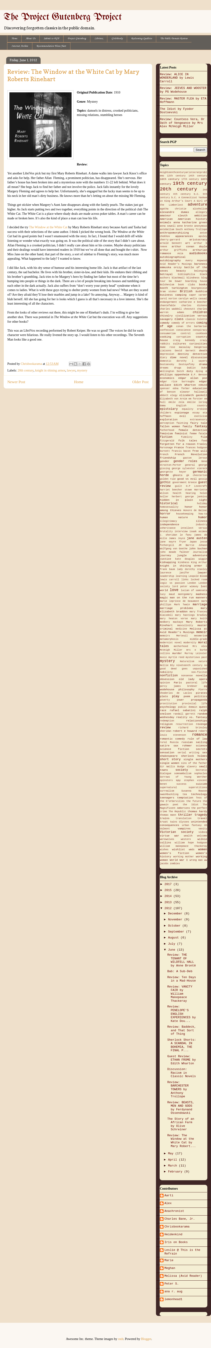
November (176, 919)
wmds (191, 849)
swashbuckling (169, 794)
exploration (169, 419)
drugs (177, 367)
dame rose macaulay (175, 347)
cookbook (201, 333)
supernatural (168, 787)
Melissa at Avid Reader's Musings (183, 630)
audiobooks (198, 253)
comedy (164, 323)
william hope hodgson (191, 842)
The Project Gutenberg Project (63, 17)
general (190, 465)
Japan (193, 541)
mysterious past (196, 657)
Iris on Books (176, 1242)
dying (199, 371)
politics (200, 696)
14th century (198, 175)
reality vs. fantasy (191, 717)
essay (196, 412)
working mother (183, 856)
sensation (167, 752)
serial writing (188, 752)
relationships (196, 720)
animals (165, 222)
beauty (181, 270)
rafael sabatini (183, 710)
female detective (192, 430)
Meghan (169, 1268)
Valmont (165, 828)
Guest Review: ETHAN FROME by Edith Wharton (181, 1060)
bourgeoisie (199, 288)
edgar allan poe (192, 378)
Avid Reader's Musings (176, 264)
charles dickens (194, 305)
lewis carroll (169, 579)
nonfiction (169, 675)
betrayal (166, 274)
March (173, 1165)
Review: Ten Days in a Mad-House (181, 979)
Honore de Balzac (195, 510)
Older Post (140, 382)
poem (187, 696)
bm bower (175, 281)
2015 (168, 890)
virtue (164, 835)
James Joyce (177, 538)
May (171, 1153)
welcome (202, 835)
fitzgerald (167, 440)
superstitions (198, 787)
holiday (202, 503)
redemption (167, 720)
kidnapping (168, 562)
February (176, 1171)
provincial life (194, 703)
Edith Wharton (185, 385)
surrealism (167, 791)
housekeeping (184, 513)
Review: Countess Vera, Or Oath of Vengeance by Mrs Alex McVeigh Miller (182, 123)
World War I (179, 860)
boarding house (196, 281)
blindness (193, 277)
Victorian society (177, 832)
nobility (166, 672)
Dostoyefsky (186, 364)
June (172, 950)
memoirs (165, 635)
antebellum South (171, 229)
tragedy (200, 815)
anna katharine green (190, 222)
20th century (25, 370)
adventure (197, 205)
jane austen (197, 538)
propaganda (199, 700)
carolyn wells (187, 298)
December (176, 913)
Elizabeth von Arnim (173, 398)
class (179, 319)
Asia (180, 253)
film (204, 437)
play (175, 696)
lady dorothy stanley (192, 569)
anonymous (200, 226)
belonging (200, 271)
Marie (168, 1260)
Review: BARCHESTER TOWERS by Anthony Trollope (178, 1089)
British (186, 291)
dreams (164, 367)
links (185, 579)
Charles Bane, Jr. (179, 1219)
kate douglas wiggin (191, 559)
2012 (168, 908)
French (164, 454)
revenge (201, 724)
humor (202, 517)
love (174, 590)
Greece (192, 482)
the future (193, 801)
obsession (167, 679)
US (205, 825)
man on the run (182, 597)
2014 (168, 896)
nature (203, 661)
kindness (183, 562)
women (202, 849)
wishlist (178, 849)
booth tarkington (174, 288)
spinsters (166, 780)
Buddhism (201, 291)
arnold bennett (171, 243)
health (177, 493)
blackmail (178, 277)
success (181, 784)
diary (163, 357)
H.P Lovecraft (196, 486)
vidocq (203, 832)
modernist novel (171, 642)
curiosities (198, 343)
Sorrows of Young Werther (183, 777)
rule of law (197, 738)
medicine (181, 628)
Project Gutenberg (77, 38)
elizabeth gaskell (193, 395)
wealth (188, 835)
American (166, 219)
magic (164, 597)
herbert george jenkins (189, 496)
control (186, 333)
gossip (203, 479)
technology (199, 794)
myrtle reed (176, 657)
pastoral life (196, 682)
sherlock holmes (194, 756)
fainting (182, 423)
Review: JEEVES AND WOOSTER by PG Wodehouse (183, 90)
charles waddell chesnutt (177, 309)
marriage (200, 604)
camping (180, 295)
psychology (168, 707)
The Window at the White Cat (48, 227)
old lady (187, 679)
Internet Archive (19, 46)
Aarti (168, 1195)
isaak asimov (198, 531)
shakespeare (169, 756)
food (204, 440)
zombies (175, 863)
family (187, 426)
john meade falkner (174, 552)
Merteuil (182, 635)
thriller (185, 815)
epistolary (169, 409)
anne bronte (185, 226)
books (203, 284)
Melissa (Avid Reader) (183, 1276)
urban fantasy (192, 825)
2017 (168, 884)
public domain (187, 707)
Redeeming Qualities (141, 38)
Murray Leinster (196, 653)
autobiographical (173, 257)
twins (173, 821)
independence (169, 524)
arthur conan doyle (189, 246)
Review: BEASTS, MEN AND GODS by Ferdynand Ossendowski (180, 1108)
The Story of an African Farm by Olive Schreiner (180, 1124)
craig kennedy (184, 340)
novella (201, 675)
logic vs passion (172, 583)
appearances (184, 236)
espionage (182, 412)
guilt (178, 486)
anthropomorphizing (174, 232)
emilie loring (197, 402)
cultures (179, 343)
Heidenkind (173, 1234)
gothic (165, 482)
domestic (165, 361)
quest (203, 707)
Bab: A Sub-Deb (179, 971)
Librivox (98, 38)
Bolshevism (167, 284)
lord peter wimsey (185, 586)
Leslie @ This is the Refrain (182, 1251)
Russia (174, 742)
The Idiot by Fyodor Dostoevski (177, 110)
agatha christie (173, 208)
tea (185, 794)
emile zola (176, 402)
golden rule (168, 479)
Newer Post (16, 382)
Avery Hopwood (196, 260)
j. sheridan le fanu (175, 535)
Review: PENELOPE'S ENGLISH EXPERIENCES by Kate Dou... (181, 1014)
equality (187, 409)
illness (201, 521)
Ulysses (184, 821)
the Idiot (191, 804)
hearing (191, 493)
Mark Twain (182, 604)
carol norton (168, 298)
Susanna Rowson (194, 791)
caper (192, 295)
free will (199, 451)
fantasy (200, 426)
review (165, 727)
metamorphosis (169, 639)
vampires (184, 828)
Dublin (191, 367)
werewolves (167, 839)
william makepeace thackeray (183, 846)
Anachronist (174, 1211)
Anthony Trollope (195, 229)
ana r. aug (173, 1291)
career (203, 295)
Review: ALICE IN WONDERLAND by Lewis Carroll (177, 78)
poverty (165, 700)
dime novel (179, 357)
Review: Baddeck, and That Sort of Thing (181, 1030)
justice (165, 559)
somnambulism (182, 773)
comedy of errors (183, 323)
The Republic (177, 811)
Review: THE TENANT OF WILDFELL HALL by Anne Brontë (181, 960)
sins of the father (194, 763)
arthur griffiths (173, 250)
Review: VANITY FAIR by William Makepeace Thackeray (179, 994)
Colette (202, 319)
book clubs (186, 284)
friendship (168, 457)
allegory (201, 212)
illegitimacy (168, 521)
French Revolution (191, 454)
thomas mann (168, 815)
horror (165, 513)
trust (164, 821)
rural (163, 742)
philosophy (186, 689)
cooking (165, 336)
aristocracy (198, 239)
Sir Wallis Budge (172, 766)
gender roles (185, 461)
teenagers (167, 797)
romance (199, 735)
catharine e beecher (193, 302)
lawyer (71, 370)
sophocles (200, 773)
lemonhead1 (173, 1299)
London (191, 583)
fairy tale (198, 423)
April (173, 1159)
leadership (167, 576)
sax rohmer (182, 745)
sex (204, 752)
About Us (30, 38)
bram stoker (168, 291)
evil (182, 416)
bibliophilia (186, 274)
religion (166, 724)
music (163, 657)
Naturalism (187, 661)
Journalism (200, 552)
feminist (181, 433)
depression (167, 354)
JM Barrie (186, 545)
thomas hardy (197, 811)
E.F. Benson (199, 374)
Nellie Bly (167, 665)
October (175, 925)
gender (164, 461)
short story (170, 759)
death (203, 350)
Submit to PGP (51, 38)
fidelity (186, 437)
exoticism (200, 416)
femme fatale (198, 433)
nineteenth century (189, 665)
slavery (192, 766)
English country (191, 405)
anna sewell (168, 226)
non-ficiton (199, 672)
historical (169, 503)
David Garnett (185, 350)
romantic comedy (172, 738)
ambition (200, 215)
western (186, 839)
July (172, 944)
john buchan (198, 548)
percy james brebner (178, 686)
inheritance (168, 528)
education (200, 388)
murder (177, 653)
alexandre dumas (174, 212)
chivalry (166, 315)
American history (192, 219)
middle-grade (198, 639)
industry (201, 524)
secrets (201, 749)
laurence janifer (174, 572)
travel (202, 818)
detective (200, 354)
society (181, 770)
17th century (190, 179)
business (166, 295)
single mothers (195, 759)
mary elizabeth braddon (183, 610)
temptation (185, 797)
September (177, 931)
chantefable (168, 305)
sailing (201, 742)
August (174, 937)
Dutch (180, 371)
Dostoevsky (167, 364)
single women (169, 763)
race (163, 710)
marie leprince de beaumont (179, 601)
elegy (174, 395)
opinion (165, 682)
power (180, 700)
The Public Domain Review (173, 38)
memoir (201, 632)
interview (181, 531)
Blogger (146, 1339)
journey (165, 555)
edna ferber (181, 388)
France (179, 447)
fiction (166, 437)
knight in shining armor (50, 370)
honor (189, 507)
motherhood (181, 646)
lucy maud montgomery (176, 594)
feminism (166, 433)
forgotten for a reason (177, 444)
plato (164, 696)
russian (187, 742)
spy (178, 780)
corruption (183, 337)
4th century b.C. (186, 194)
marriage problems (176, 608)
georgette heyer (173, 471)
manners (201, 597)
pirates (201, 693)
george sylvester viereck (189, 468)
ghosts (177, 475)
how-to (203, 513)
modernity (189, 642)
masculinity (185, 625)
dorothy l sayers (192, 361)
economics (167, 378)
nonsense (187, 675)
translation (184, 818)
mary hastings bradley (191, 615)
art (187, 243)
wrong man (196, 860)
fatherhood (167, 430)
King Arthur (199, 562)
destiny (183, 354)
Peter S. (171, 1283)
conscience (183, 330)
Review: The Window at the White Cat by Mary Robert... (181, 1141)
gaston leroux (195, 458)
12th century (176, 175)
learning (181, 576)
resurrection (184, 724)
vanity (203, 828)
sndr (120, 1339)
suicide (201, 784)
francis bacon (181, 451)
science (201, 745)
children (200, 312)
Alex (168, 1203)
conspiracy (200, 330)
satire (164, 745)
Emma (163, 405)
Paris (178, 682)
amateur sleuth (174, 215)
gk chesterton (196, 475)
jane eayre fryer (173, 541)
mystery (82, 370)
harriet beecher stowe (176, 489)
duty (189, 371)
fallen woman (170, 426)
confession (167, 330)
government (179, 482)
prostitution (168, 703)
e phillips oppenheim (183, 373)
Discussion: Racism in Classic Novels (181, 1072)
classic (191, 319)
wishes (164, 849)
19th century (190, 183)
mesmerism (200, 635)
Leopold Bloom (198, 576)
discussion (199, 357)
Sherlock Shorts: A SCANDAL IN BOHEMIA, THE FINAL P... (181, 1045)
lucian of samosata (194, 590)
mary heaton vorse (174, 618)
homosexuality (169, 507)
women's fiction (174, 853)
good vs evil (187, 479)
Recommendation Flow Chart (51, 46)
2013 (168, 902)
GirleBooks (117, 38)
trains (164, 818)
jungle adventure (192, 555)
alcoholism (200, 208)
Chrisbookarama (176, 1226)
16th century (170, 179)
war (176, 835)
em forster (196, 398)
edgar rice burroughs (177, 381)
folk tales (187, 440)
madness (201, 594)
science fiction (174, 749)
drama (203, 364)
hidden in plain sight (183, 500)
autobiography (170, 260)
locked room (199, 579)
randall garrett (184, 714)
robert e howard (185, 731)
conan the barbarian (191, 326)
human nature (174, 517)
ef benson (168, 392)
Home (14, 38)
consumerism (168, 333)
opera (203, 679)
